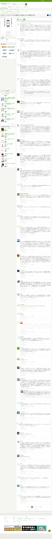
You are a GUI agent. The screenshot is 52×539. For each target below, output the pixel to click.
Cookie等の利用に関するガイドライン (30, 518)
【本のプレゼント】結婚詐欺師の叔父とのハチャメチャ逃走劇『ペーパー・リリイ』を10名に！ (15, 11)
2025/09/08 (32, 288)
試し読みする (8, 34)
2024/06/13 (32, 489)
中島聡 (5, 140)
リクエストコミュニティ (32, 520)
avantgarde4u (22, 378)
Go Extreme (22, 304)
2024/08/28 (32, 449)
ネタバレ (23, 21)
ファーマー (22, 432)
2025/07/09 (32, 307)
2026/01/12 (32, 148)
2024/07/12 (32, 471)
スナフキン (22, 347)
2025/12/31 (32, 178)
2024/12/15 (32, 435)
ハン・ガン (6, 165)
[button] (26, 4)
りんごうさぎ (22, 270)
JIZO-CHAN (22, 38)
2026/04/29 (31, 33)
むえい (21, 64)
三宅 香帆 (6, 154)
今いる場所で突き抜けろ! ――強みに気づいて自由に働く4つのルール (10, 103)
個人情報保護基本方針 (20, 518)
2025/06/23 (32, 331)
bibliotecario (22, 101)
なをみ (21, 485)
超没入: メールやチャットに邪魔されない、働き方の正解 (10, 114)
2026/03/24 (32, 105)
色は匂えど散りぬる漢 (24, 193)
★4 (26, 209)
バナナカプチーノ (23, 412)
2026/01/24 (32, 134)
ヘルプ (14, 520)
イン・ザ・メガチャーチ (8, 128)
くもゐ (21, 422)
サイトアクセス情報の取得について (41, 518)
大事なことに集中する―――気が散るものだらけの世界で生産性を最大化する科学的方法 (10, 98)
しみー (21, 293)
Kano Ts (21, 402)
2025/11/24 (32, 188)
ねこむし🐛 (22, 110)
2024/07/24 (31, 458)
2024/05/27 (32, 500)
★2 (26, 105)
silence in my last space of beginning (27, 124)
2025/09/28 (32, 264)
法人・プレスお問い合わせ (23, 520)
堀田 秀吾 (6, 159)
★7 (26, 361)
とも (21, 215)
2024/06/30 (32, 479)
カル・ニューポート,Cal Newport (9, 115)
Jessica (21, 441)
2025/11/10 (32, 209)
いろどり (21, 78)
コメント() (27, 33)
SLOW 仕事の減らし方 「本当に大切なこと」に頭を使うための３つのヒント (10, 109)
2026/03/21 (31, 119)
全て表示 (18, 21)
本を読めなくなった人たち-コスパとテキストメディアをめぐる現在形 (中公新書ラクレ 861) (10, 134)
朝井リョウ (6, 129)
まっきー (21, 321)
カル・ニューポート (5, 9)
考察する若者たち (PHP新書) (9, 153)
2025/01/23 (32, 406)
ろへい (21, 49)
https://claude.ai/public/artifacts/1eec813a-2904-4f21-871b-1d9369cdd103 (32, 305)
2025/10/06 (32, 249)
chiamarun (22, 455)
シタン (21, 358)
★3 (26, 134)
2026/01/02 (32, 163)
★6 (26, 449)
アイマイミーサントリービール (25, 23)
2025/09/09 (32, 275)
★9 (26, 388)
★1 (26, 59)
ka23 (21, 313)
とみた (21, 463)
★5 (26, 264)
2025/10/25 (32, 220)
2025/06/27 (32, 316)
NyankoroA (22, 336)
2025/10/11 (32, 234)
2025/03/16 (32, 373)
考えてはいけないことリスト (9, 158)
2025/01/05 (32, 417)
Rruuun (21, 205)
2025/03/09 (32, 388)
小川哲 (5, 149)
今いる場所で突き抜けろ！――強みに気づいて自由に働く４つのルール (10, 119)
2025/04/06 (32, 361)
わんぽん (21, 280)
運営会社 (14, 518)
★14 (26, 178)
